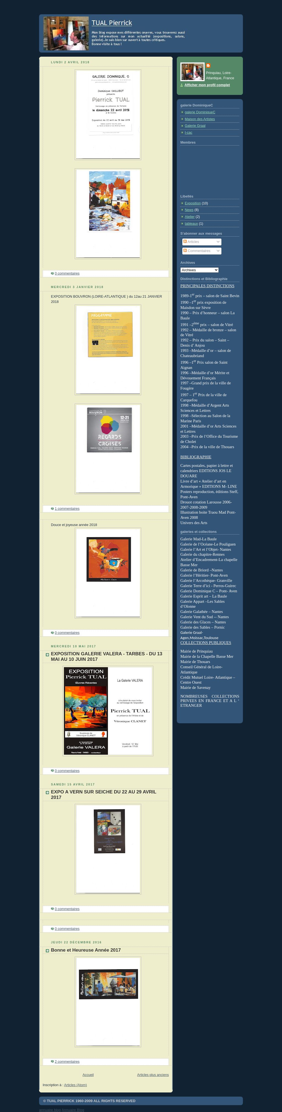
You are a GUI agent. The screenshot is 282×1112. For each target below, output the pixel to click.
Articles (191, 242)
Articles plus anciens (153, 1075)
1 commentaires (67, 509)
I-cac (188, 133)
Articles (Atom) (75, 1085)
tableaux (191, 224)
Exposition (193, 203)
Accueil (88, 1075)
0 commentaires (67, 273)
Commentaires (196, 251)
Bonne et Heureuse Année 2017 (86, 950)
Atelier (190, 217)
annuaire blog (50, 1110)
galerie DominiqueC (200, 112)
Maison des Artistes (200, 119)
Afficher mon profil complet (207, 85)
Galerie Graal (195, 126)
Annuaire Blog (73, 1110)
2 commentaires (67, 1062)
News (189, 210)
